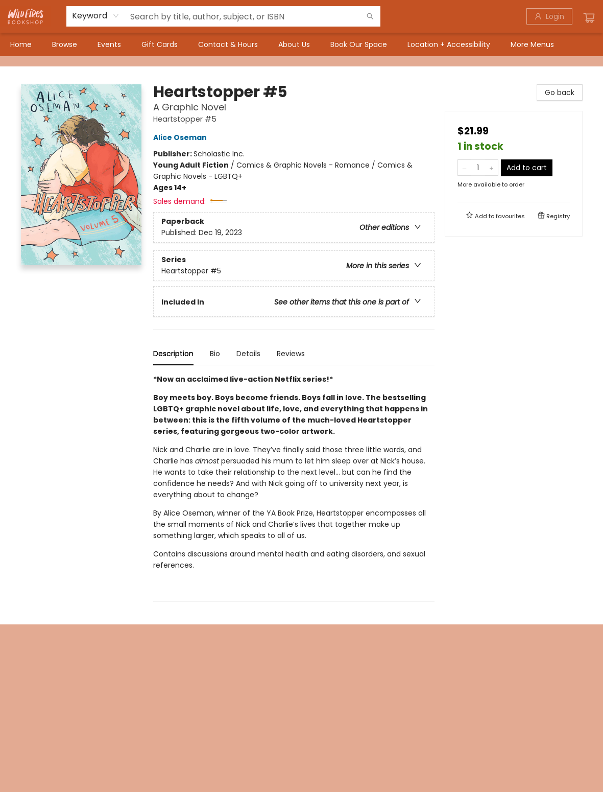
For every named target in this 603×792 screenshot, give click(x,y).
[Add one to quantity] (491, 167)
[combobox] (95, 16)
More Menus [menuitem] (532, 44)
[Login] (549, 16)
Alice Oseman (181, 137)
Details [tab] (248, 353)
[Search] (370, 16)
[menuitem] (21, 44)
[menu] (301, 44)
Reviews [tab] (291, 353)
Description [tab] (173, 353)
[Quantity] (478, 167)
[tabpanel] (294, 488)
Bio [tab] (215, 353)
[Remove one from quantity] (464, 167)
